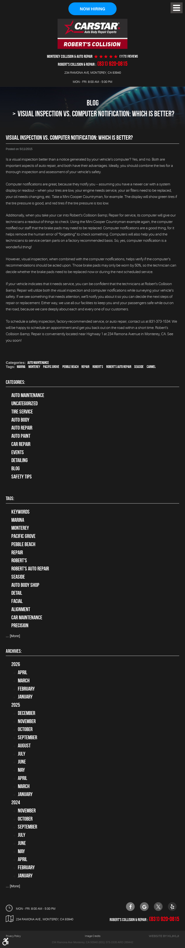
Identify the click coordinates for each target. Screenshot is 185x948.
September (27, 737)
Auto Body (20, 420)
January (25, 697)
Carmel (151, 367)
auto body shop (25, 585)
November (27, 721)
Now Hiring (92, 9)
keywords (20, 512)
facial (17, 601)
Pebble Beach (70, 367)
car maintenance (26, 617)
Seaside (139, 367)
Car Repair (20, 444)
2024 (15, 802)
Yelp (172, 906)
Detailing (19, 460)
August (24, 745)
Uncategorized (24, 403)
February (26, 689)
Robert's (97, 367)
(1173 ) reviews (128, 56)
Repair (85, 367)
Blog (93, 103)
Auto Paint (20, 436)
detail (16, 593)
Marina (21, 367)
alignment (20, 609)
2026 (15, 664)
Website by (163, 936)
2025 (15, 705)
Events (17, 452)
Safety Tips (21, 476)
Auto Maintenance (38, 363)
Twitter (158, 906)
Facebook (130, 906)
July (21, 754)
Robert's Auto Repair (118, 367)
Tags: (10, 498)
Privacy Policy (13, 936)
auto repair (21, 428)
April (22, 672)
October (25, 729)
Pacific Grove (51, 367)
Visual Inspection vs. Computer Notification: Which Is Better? (96, 113)
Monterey (34, 367)
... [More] (13, 636)
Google (144, 906)
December (26, 713)
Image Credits (92, 936)
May (21, 770)
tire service (22, 411)
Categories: (15, 382)
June (22, 762)
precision (19, 625)
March (24, 680)
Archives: (14, 651)
